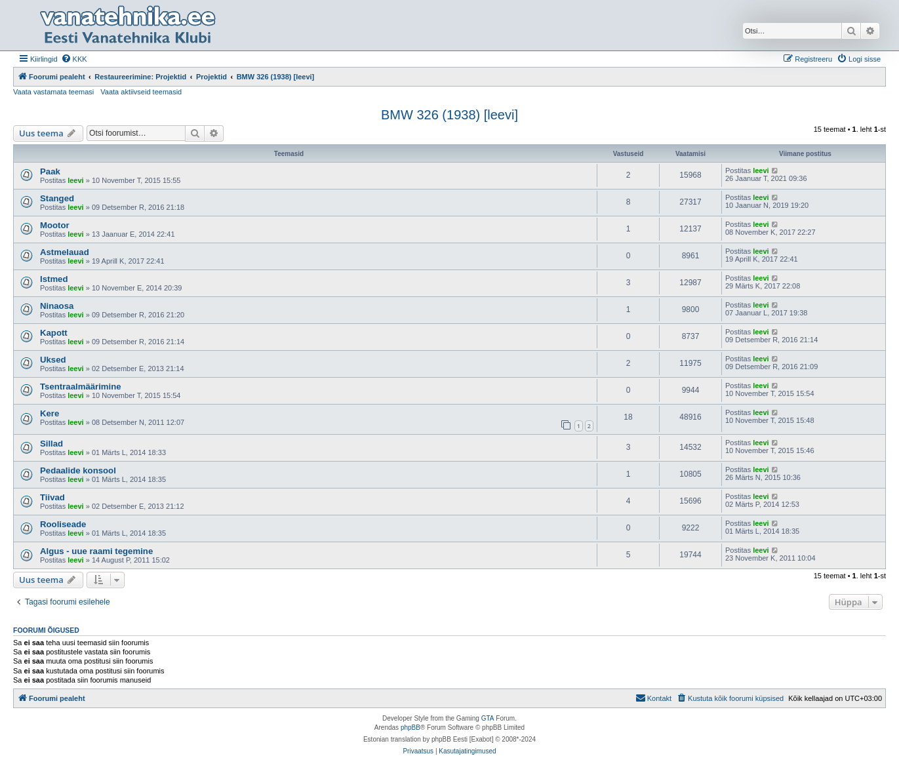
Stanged (57, 198)
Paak (50, 171)
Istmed (54, 279)
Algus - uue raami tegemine (96, 551)
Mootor (55, 225)
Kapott (54, 333)
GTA (487, 718)
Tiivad (52, 497)
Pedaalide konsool (78, 470)
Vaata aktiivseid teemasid (141, 92)
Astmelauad (64, 252)
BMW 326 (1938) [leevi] (449, 115)
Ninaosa (56, 306)
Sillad (51, 443)
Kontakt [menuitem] (653, 697)
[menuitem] (74, 59)
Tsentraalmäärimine (80, 386)
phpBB (410, 727)
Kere (49, 413)
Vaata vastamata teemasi (53, 92)
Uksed (53, 360)
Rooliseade (63, 524)
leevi (75, 180)
